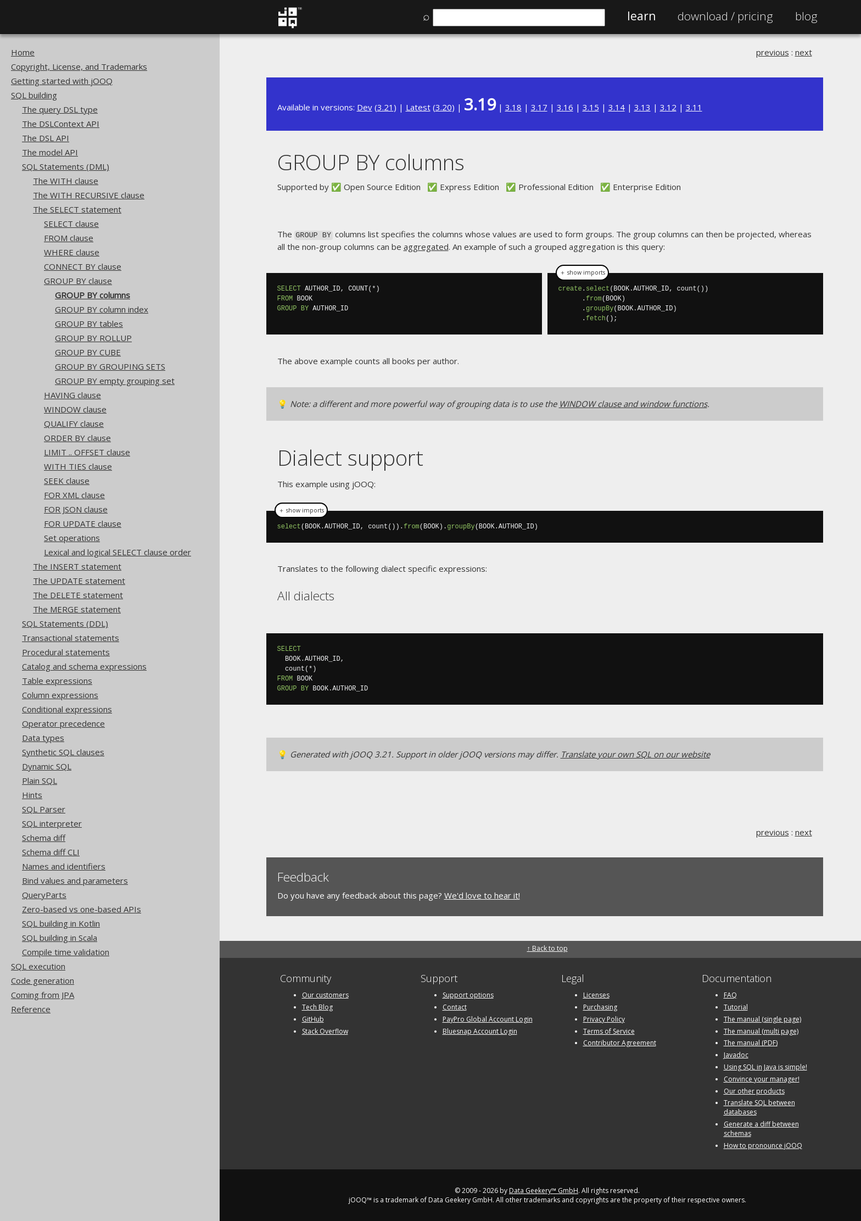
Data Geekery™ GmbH (543, 1190)
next (803, 52)
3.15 (591, 107)
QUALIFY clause (74, 423)
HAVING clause (72, 394)
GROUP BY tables (89, 323)
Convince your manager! (762, 1078)
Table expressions (57, 680)
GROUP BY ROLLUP (93, 337)
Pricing (725, 16)
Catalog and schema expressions (84, 666)
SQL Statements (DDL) (65, 623)
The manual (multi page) (761, 1030)
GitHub (313, 1018)
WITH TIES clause (78, 466)
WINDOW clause (75, 409)
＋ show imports (582, 272)
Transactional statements (70, 637)
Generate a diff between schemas (761, 1127)
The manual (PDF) (751, 1042)
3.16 (565, 107)
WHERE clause (71, 252)
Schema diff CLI (51, 851)
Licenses (596, 994)
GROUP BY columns (92, 294)
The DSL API (45, 137)
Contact (455, 1006)
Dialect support (350, 456)
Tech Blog (317, 1006)
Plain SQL (39, 780)
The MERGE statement (77, 609)
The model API (50, 152)
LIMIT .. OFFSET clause (87, 452)
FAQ (730, 994)
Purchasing (600, 1006)
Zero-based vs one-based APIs (81, 909)
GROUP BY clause (78, 280)
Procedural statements (66, 651)
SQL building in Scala (59, 937)
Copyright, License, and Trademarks (79, 66)
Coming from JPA (42, 994)
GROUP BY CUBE (88, 352)
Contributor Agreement (619, 1042)
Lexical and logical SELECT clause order (117, 552)
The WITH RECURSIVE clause (88, 194)
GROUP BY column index (101, 309)
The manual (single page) (762, 1018)
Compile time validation (65, 951)
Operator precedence (63, 723)
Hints (32, 794)
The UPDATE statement (79, 580)
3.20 (443, 107)
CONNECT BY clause (82, 266)
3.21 (385, 107)
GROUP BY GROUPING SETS (110, 366)
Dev (364, 107)
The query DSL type (60, 109)
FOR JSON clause (76, 509)
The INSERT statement (77, 566)
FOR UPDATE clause (82, 523)
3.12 (668, 107)
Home (23, 52)
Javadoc (736, 1053)
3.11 (694, 107)
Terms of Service (609, 1030)
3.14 (616, 107)
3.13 (642, 107)
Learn (641, 16)
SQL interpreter (52, 823)
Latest (418, 107)
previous (772, 52)
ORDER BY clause (77, 437)
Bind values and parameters (75, 880)
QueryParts (44, 894)
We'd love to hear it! (482, 894)
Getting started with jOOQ (62, 80)
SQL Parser (43, 809)
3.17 (539, 107)
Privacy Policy (604, 1018)
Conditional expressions (67, 709)
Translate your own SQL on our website (635, 753)
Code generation (42, 980)
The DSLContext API (60, 123)
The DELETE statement (78, 594)
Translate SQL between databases (759, 1106)
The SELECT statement (77, 209)
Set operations (72, 537)
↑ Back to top (547, 947)
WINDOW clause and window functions (633, 403)
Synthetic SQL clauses (63, 751)
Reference (31, 1008)
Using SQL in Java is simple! (765, 1066)
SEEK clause (67, 480)
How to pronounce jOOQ (763, 1144)
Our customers (325, 994)
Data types (43, 737)
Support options (468, 994)
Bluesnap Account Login (480, 1030)
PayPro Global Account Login (488, 1018)
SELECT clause (71, 223)
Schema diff (43, 837)
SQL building (34, 95)
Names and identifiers (63, 866)
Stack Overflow (325, 1030)
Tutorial (736, 1006)
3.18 (513, 107)
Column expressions (60, 694)
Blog (806, 16)
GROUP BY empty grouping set (115, 380)
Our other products (754, 1090)
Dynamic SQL (46, 766)
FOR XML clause (74, 494)
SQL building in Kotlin (61, 923)
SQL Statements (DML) (65, 166)
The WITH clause (65, 180)
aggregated (426, 245)
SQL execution (38, 966)
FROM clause (68, 237)
